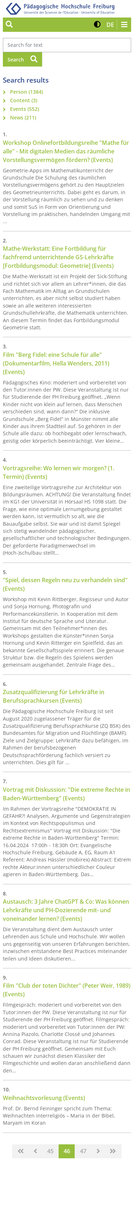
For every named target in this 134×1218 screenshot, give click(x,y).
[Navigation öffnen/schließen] (124, 24)
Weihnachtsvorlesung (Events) (44, 1098)
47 (83, 1151)
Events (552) (24, 108)
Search (23, 59)
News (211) (23, 117)
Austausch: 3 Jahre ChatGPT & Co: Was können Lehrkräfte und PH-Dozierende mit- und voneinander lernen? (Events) (66, 910)
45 (50, 1151)
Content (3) (23, 100)
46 (67, 1151)
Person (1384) (26, 91)
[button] (97, 25)
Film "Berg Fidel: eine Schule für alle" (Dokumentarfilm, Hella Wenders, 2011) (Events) (56, 363)
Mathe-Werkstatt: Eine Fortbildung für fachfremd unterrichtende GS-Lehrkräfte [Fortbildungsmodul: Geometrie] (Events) (58, 257)
